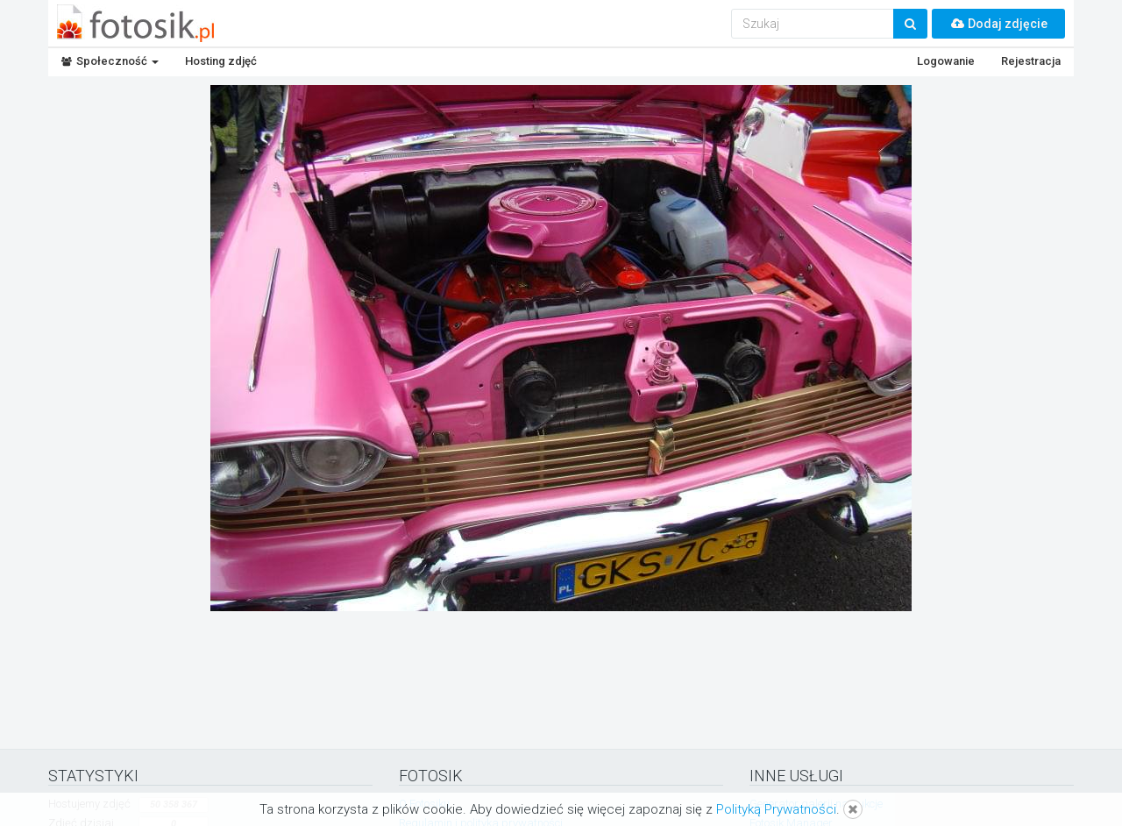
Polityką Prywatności (776, 809)
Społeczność (110, 61)
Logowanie (946, 61)
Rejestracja (1031, 61)
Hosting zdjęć (221, 61)
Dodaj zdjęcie (998, 24)
